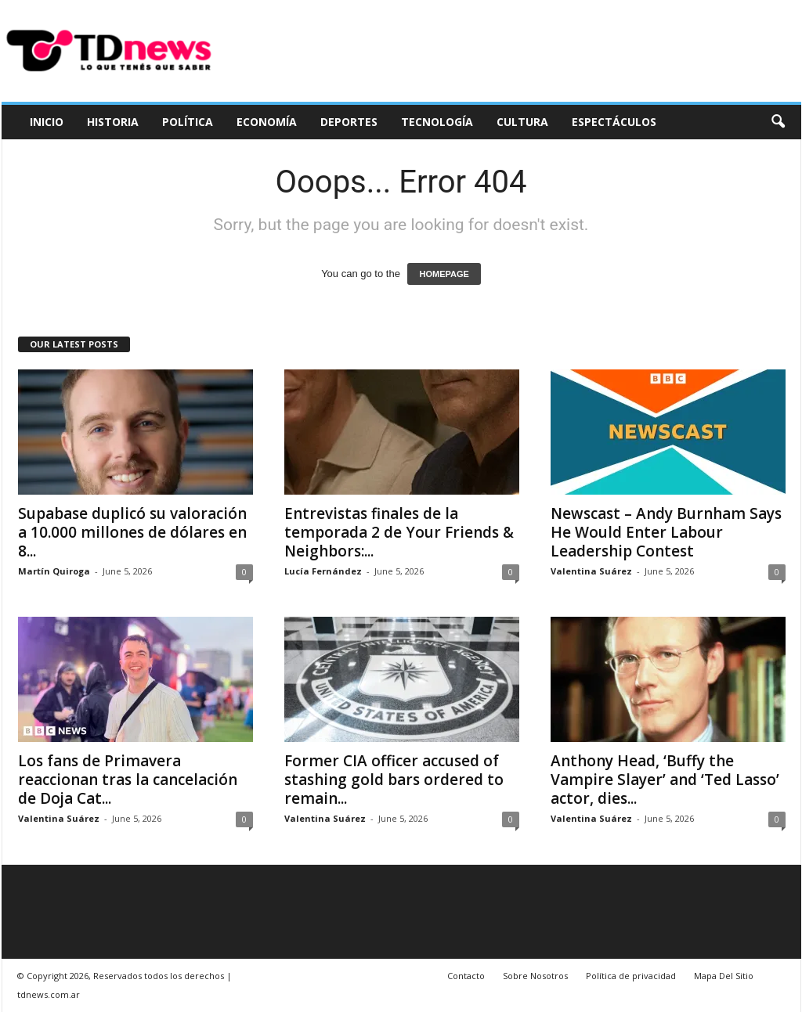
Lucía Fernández (323, 571)
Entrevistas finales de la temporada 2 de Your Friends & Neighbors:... (399, 532)
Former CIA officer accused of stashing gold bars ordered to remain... (394, 780)
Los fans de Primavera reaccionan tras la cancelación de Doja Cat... (127, 780)
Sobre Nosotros (535, 975)
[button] (777, 122)
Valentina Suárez (591, 571)
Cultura (522, 121)
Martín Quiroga (54, 571)
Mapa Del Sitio (723, 975)
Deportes (349, 121)
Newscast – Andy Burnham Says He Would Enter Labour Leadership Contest (666, 532)
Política (187, 121)
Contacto (466, 975)
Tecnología (437, 121)
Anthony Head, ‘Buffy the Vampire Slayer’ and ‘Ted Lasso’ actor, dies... (665, 780)
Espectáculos (614, 121)
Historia (113, 121)
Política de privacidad (631, 975)
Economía (267, 121)
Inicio (46, 121)
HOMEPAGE (443, 274)
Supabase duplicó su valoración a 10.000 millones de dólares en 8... (132, 532)
